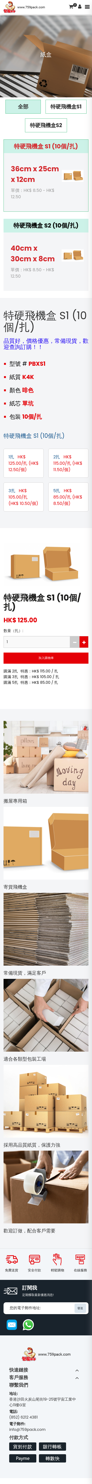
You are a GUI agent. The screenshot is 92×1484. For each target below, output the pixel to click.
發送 (80, 1308)
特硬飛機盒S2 (46, 125)
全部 (23, 106)
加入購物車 (46, 658)
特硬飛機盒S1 (66, 106)
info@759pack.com (27, 1426)
